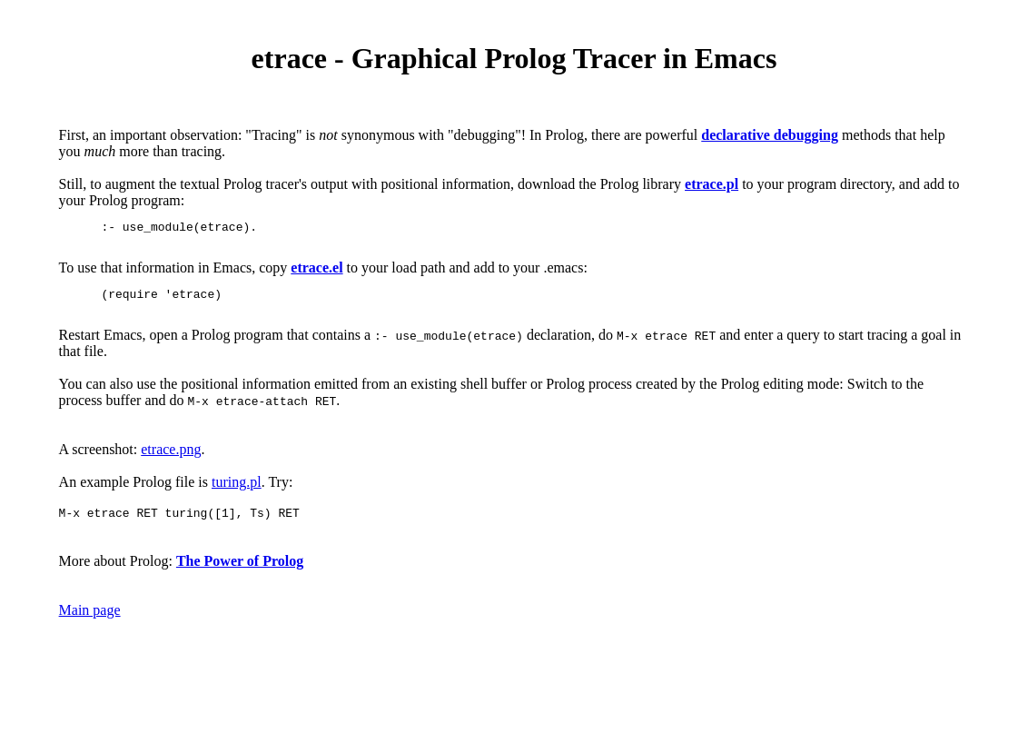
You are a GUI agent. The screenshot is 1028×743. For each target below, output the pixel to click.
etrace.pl (711, 184)
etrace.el (316, 273)
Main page (90, 623)
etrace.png (171, 460)
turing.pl (237, 492)
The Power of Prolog (239, 574)
